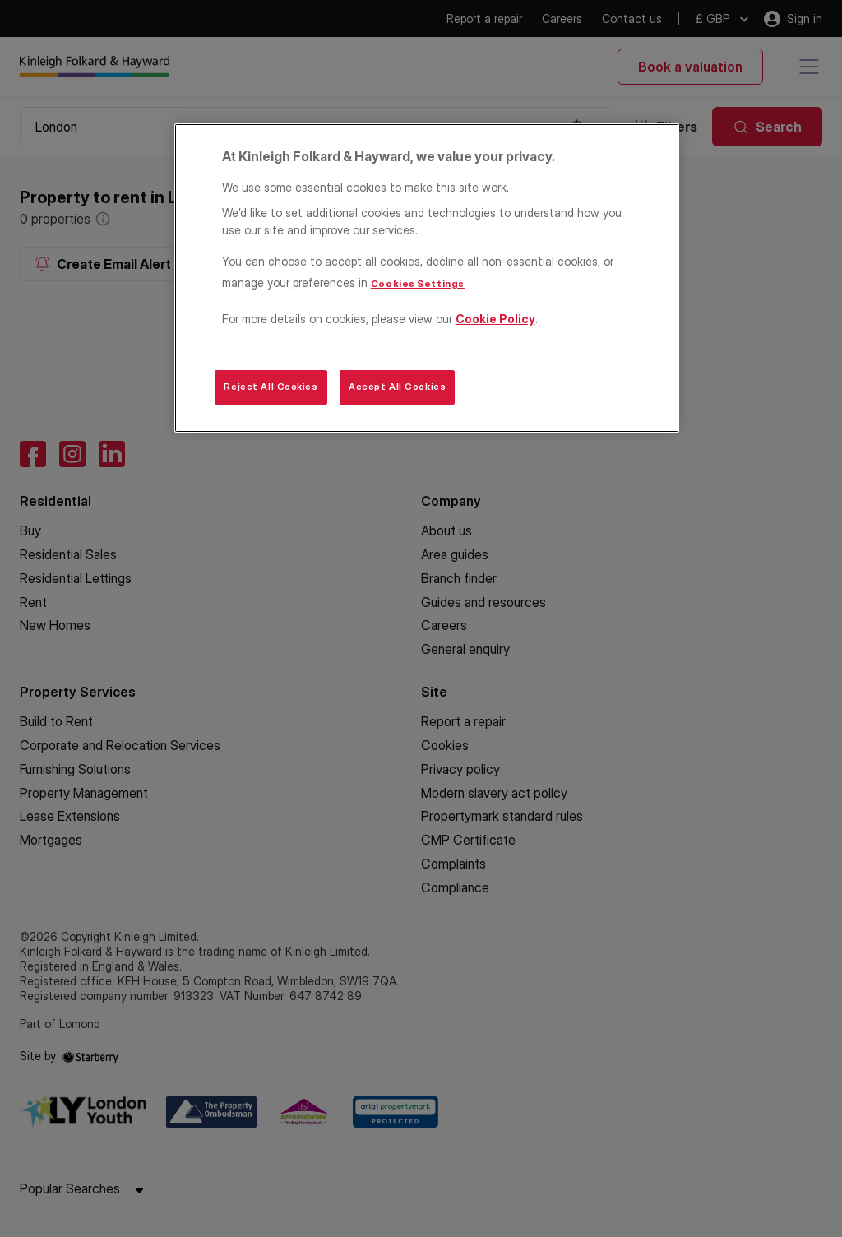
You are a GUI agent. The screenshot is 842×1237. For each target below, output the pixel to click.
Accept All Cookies (397, 386)
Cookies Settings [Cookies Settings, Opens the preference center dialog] (418, 284)
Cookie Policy (495, 319)
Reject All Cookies (270, 386)
